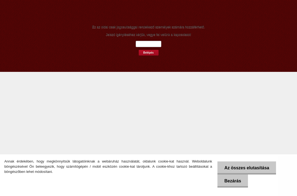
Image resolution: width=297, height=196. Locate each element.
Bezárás (232, 181)
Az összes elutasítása (246, 168)
